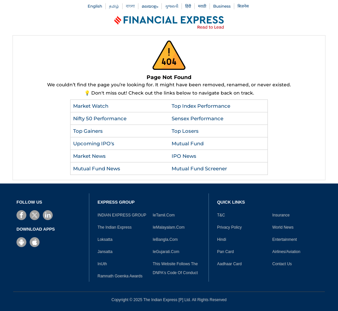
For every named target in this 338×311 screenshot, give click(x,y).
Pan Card (225, 251)
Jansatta (105, 251)
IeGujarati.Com (166, 251)
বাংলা (130, 6)
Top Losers (185, 131)
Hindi (221, 239)
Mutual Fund (188, 143)
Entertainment (284, 239)
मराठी (202, 6)
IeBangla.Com (165, 239)
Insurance (281, 215)
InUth (102, 264)
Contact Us (282, 264)
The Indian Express (114, 227)
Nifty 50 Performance (100, 118)
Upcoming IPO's (93, 143)
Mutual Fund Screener (199, 168)
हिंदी (188, 6)
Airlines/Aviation (286, 251)
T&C (221, 215)
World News (283, 227)
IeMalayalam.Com (169, 227)
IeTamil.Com (164, 215)
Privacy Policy (229, 227)
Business (222, 6)
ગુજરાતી (171, 6)
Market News (89, 156)
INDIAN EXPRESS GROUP (122, 215)
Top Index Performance (201, 106)
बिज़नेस (243, 6)
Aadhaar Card (229, 264)
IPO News (184, 156)
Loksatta (105, 239)
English (95, 6)
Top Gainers (88, 131)
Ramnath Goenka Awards (120, 276)
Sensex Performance (197, 118)
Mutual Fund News (96, 168)
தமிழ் (114, 6)
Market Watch (90, 106)
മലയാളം (150, 6)
